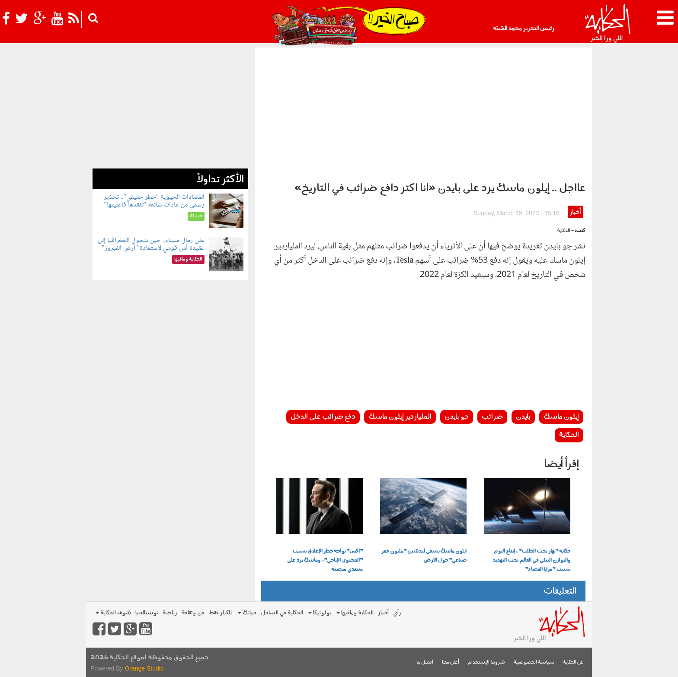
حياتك (247, 613)
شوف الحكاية (113, 613)
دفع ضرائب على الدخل (323, 417)
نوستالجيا (146, 613)
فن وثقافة (193, 613)
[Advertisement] (423, 112)
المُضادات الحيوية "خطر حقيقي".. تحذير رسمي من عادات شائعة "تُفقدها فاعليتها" (154, 201)
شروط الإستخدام (486, 662)
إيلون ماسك (561, 417)
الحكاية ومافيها (355, 613)
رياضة (170, 613)
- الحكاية (565, 231)
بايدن (523, 417)
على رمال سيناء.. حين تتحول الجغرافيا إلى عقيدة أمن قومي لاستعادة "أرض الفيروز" (151, 244)
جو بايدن (457, 417)
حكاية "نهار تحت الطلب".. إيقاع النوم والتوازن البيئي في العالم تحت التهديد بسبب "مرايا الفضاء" (531, 560)
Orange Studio (144, 668)
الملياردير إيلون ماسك (400, 417)
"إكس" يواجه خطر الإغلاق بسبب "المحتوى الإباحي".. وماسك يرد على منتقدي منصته (325, 560)
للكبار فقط (220, 613)
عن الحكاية (573, 662)
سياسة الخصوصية (534, 662)
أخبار (575, 212)
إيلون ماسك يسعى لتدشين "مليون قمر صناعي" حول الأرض (424, 555)
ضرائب (492, 417)
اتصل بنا (424, 662)
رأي (397, 613)
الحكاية (569, 435)
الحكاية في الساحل (282, 613)
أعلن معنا (450, 662)
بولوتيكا (319, 613)
